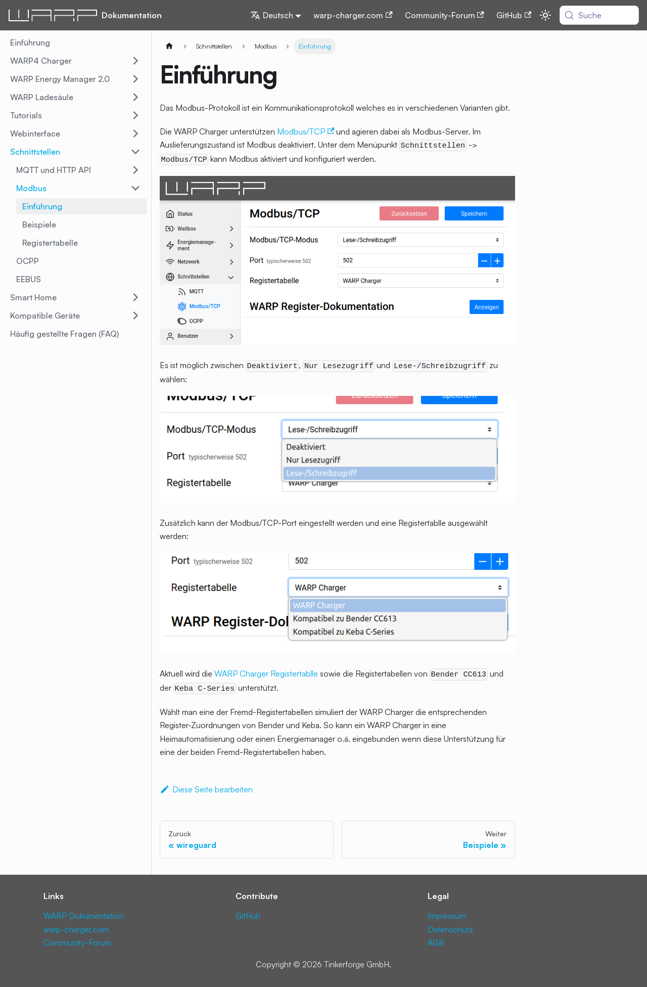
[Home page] (169, 46)
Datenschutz (450, 929)
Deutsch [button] (271, 15)
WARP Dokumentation (83, 916)
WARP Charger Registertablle (266, 673)
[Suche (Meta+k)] (599, 15)
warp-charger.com (352, 15)
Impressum (447, 916)
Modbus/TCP (305, 131)
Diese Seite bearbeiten (206, 789)
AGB (436, 942)
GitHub (513, 15)
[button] (75, 61)
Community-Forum (444, 15)
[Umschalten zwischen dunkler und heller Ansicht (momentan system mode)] (545, 15)
